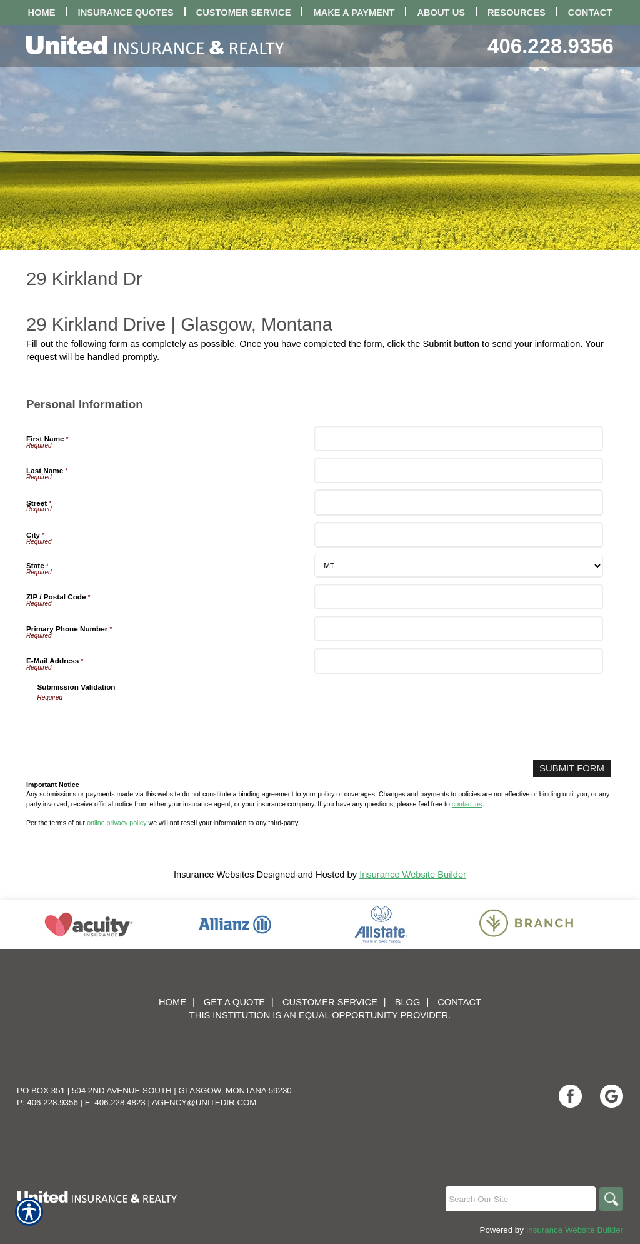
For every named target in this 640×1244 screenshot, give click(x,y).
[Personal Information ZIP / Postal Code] (458, 596)
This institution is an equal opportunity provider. (320, 1015)
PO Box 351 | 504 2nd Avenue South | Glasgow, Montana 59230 (154, 1090)
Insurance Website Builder (412, 875)
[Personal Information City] (458, 535)
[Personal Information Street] (458, 502)
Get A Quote (234, 1002)
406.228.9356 (551, 46)
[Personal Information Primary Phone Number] (458, 628)
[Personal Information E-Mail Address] (458, 660)
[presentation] (133, 726)
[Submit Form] (572, 768)
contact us (467, 803)
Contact (459, 1002)
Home (172, 1002)
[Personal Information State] (458, 566)
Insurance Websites (214, 875)
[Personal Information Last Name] (458, 470)
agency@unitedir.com (204, 1102)
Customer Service (330, 1002)
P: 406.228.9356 (47, 1102)
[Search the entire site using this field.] (519, 1198)
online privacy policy (116, 822)
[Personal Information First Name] (458, 438)
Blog (408, 1002)
